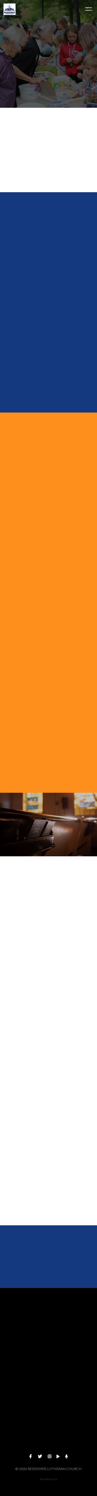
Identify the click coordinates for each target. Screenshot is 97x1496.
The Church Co (48, 1479)
